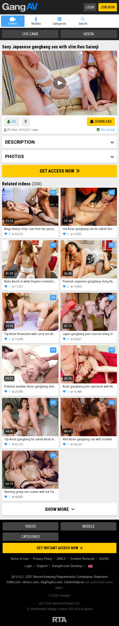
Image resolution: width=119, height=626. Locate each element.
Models (36, 23)
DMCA (61, 559)
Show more (59, 509)
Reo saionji (108, 130)
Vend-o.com (30, 582)
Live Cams (30, 34)
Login (90, 7)
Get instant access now (60, 548)
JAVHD (104, 559)
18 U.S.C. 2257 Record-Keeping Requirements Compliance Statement (59, 577)
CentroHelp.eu (74, 582)
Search (83, 23)
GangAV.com (20, 7)
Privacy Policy (42, 559)
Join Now (107, 7)
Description (20, 142)
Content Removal (82, 559)
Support (42, 566)
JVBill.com (13, 582)
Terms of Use (19, 559)
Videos (12, 23)
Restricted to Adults (60, 619)
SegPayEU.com (52, 582)
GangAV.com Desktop (67, 566)
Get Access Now (60, 171)
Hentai (88, 34)
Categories (59, 23)
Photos (14, 156)
